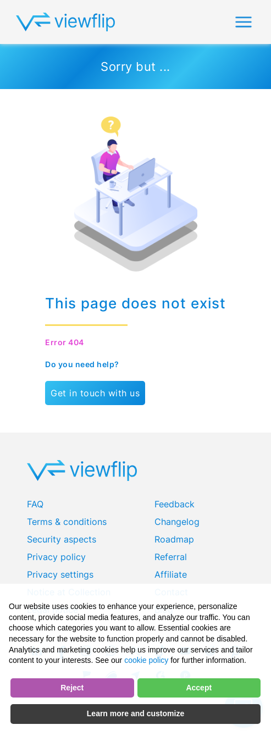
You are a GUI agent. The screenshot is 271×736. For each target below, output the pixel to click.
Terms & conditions (67, 521)
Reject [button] (72, 687)
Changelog (177, 521)
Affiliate (170, 574)
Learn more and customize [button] (135, 713)
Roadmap (174, 539)
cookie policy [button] (146, 660)
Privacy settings (60, 574)
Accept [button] (199, 687)
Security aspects (61, 539)
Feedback (174, 504)
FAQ (35, 504)
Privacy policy (56, 556)
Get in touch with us (95, 393)
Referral (170, 556)
